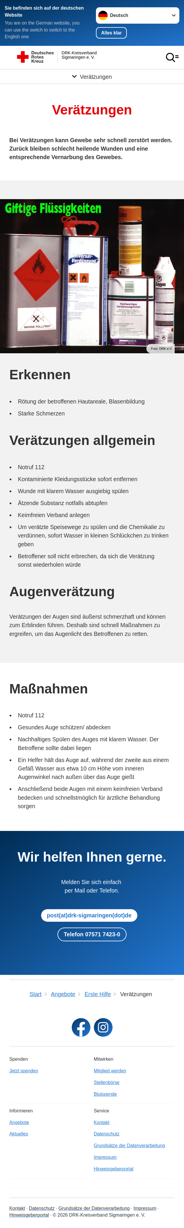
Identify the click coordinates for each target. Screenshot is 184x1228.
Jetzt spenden (23, 1070)
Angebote (19, 1122)
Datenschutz (107, 1133)
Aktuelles (18, 1133)
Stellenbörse (107, 1082)
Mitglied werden (110, 1070)
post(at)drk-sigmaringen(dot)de (89, 915)
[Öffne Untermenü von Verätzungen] (92, 76)
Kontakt (102, 1122)
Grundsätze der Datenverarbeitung (129, 1145)
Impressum (105, 1157)
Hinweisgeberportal (114, 1168)
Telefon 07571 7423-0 (92, 934)
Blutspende (105, 1094)
